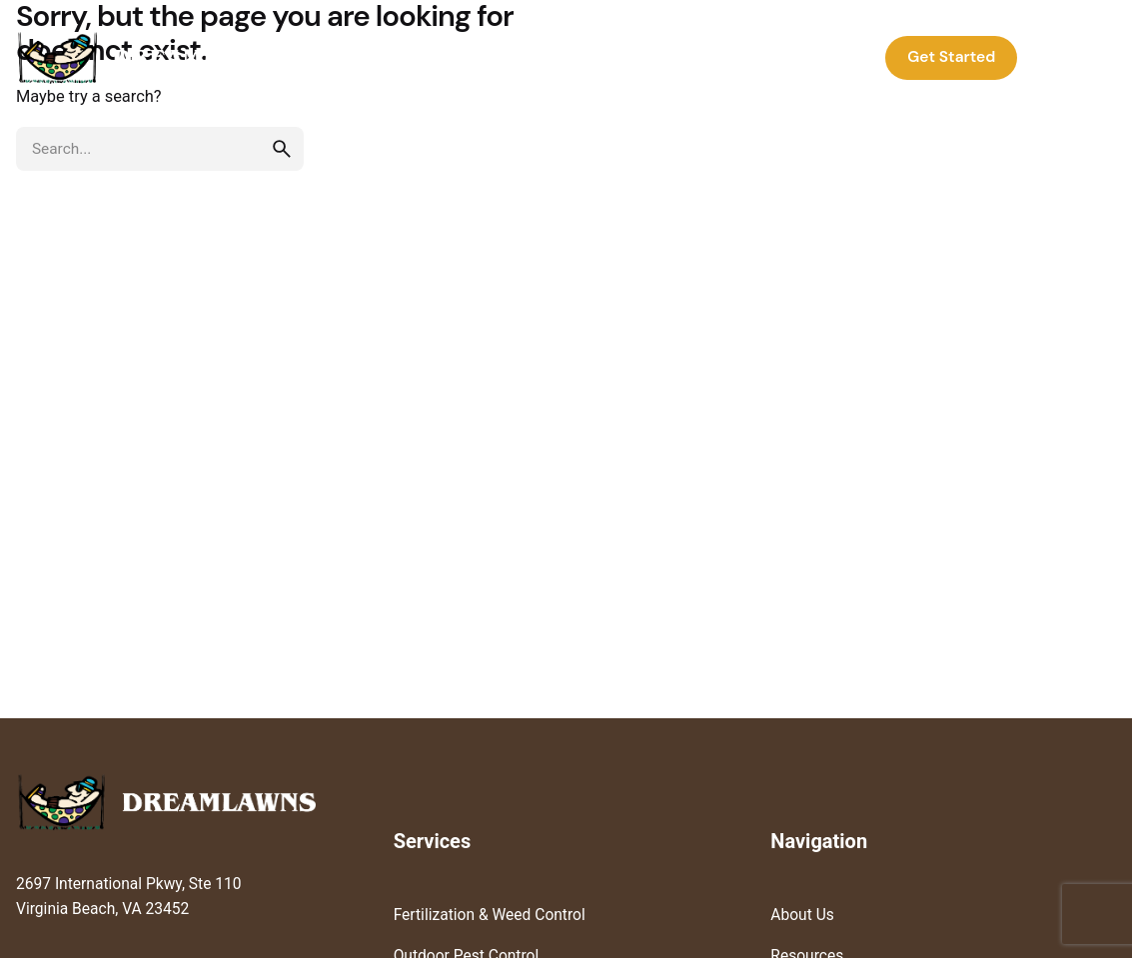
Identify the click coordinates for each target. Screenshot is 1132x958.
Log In (1072, 57)
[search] (282, 149)
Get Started (951, 57)
